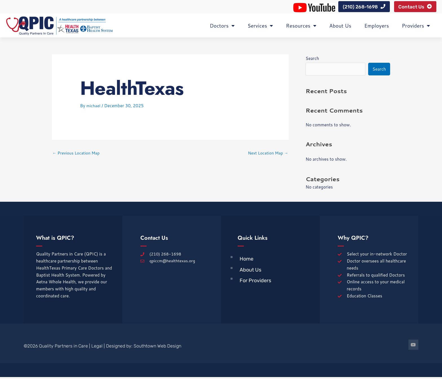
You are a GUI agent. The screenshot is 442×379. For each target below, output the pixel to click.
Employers (376, 27)
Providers (416, 27)
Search (312, 60)
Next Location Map (267, 155)
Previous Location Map (77, 155)
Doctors (222, 27)
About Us (340, 27)
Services (260, 27)
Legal (97, 348)
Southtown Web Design (157, 348)
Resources (301, 27)
